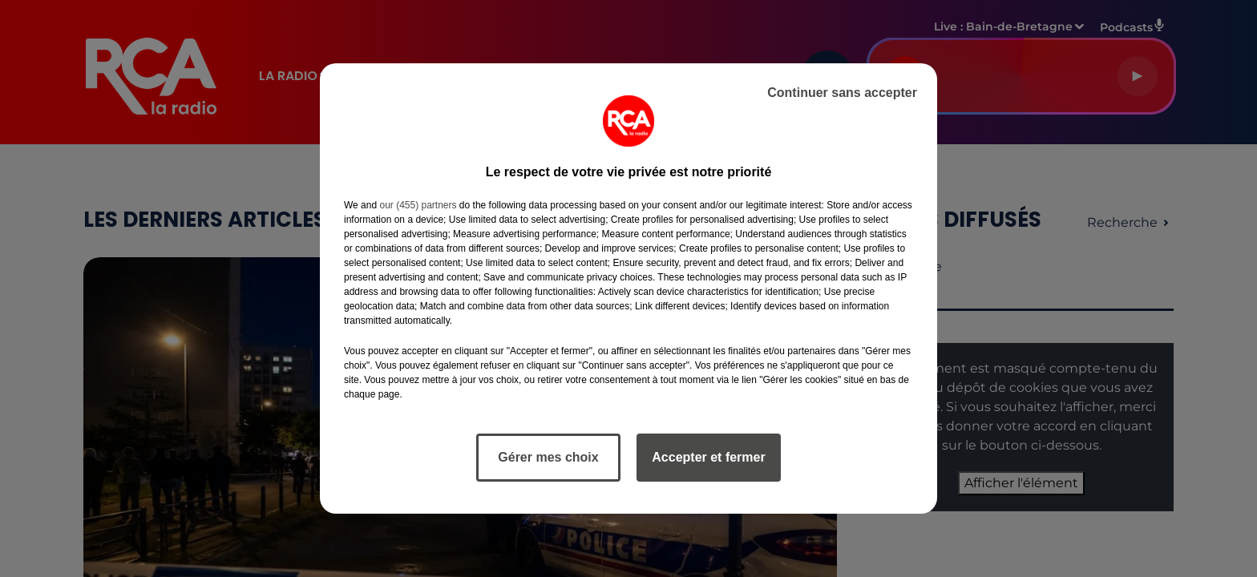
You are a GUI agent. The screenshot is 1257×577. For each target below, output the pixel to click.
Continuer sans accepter (842, 92)
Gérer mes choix (548, 457)
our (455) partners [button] (417, 205)
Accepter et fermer (708, 457)
